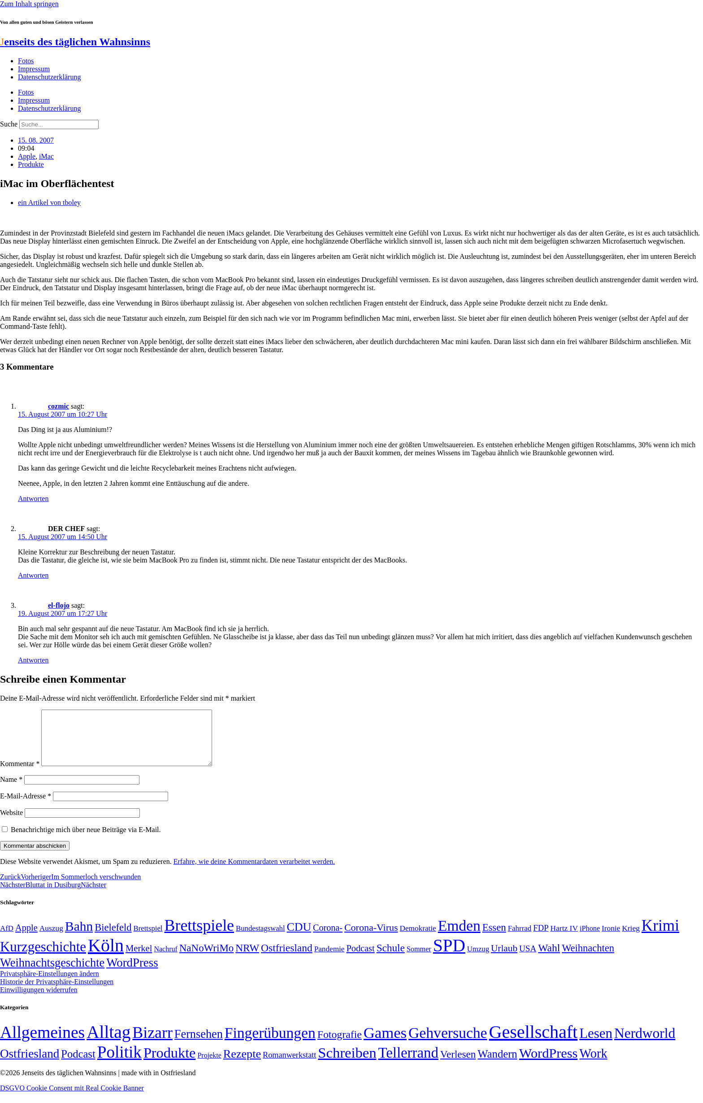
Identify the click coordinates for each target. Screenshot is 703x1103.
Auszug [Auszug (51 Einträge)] (51, 938)
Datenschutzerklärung (49, 77)
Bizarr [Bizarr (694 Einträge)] (152, 1043)
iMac (46, 156)
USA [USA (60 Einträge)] (527, 959)
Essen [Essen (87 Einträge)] (494, 938)
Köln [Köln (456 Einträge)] (106, 956)
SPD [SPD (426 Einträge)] (449, 956)
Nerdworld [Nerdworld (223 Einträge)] (644, 1044)
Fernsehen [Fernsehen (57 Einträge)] (198, 1044)
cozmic (58, 406)
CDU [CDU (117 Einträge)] (299, 937)
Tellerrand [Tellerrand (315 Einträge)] (408, 1063)
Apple (26, 156)
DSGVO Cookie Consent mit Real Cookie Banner (72, 1099)
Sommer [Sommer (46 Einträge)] (419, 960)
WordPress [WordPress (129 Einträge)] (132, 973)
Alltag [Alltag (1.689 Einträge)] (108, 1042)
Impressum (34, 69)
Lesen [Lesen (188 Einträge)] (595, 1044)
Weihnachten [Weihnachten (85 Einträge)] (588, 958)
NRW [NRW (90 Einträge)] (247, 958)
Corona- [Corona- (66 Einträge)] (328, 938)
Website (11, 823)
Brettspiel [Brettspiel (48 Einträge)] (148, 939)
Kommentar (19, 774)
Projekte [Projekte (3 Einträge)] (209, 1066)
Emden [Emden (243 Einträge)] (459, 936)
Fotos (26, 61)
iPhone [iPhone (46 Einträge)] (590, 939)
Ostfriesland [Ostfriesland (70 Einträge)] (29, 1064)
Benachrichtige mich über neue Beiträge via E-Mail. (86, 840)
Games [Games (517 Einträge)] (385, 1043)
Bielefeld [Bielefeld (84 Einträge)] (113, 938)
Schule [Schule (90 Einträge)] (391, 958)
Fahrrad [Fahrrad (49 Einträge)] (520, 939)
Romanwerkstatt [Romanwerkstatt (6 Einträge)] (289, 1065)
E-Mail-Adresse (25, 807)
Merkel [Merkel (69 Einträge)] (139, 959)
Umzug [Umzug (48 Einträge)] (478, 959)
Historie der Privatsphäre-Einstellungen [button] (56, 992)
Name (11, 790)
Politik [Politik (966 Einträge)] (119, 1063)
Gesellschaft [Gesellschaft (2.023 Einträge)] (533, 1043)
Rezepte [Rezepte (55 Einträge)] (242, 1064)
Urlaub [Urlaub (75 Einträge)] (504, 959)
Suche (8, 124)
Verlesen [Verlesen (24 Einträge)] (458, 1065)
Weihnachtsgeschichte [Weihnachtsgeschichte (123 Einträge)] (52, 973)
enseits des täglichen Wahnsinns (75, 42)
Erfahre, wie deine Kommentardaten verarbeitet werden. (254, 872)
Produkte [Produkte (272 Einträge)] (169, 1063)
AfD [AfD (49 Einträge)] (6, 939)
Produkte (31, 164)
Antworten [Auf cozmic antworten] (33, 498)
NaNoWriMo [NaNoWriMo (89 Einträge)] (206, 958)
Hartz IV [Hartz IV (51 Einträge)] (564, 938)
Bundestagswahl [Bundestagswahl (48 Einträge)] (260, 939)
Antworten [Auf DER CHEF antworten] (33, 575)
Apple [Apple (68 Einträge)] (26, 938)
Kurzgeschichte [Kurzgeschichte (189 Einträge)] (43, 957)
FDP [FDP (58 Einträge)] (540, 938)
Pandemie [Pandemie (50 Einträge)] (329, 959)
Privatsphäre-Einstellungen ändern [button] (49, 984)
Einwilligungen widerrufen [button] (39, 1000)
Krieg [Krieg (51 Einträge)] (631, 938)
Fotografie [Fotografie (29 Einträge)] (339, 1045)
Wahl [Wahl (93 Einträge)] (549, 958)
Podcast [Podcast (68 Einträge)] (360, 959)
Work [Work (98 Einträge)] (593, 1064)
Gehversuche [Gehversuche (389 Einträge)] (447, 1043)
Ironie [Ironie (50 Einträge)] (611, 939)
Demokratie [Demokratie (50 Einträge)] (418, 939)
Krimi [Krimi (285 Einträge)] (660, 936)
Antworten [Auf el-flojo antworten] (33, 660)
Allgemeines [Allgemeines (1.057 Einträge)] (42, 1043)
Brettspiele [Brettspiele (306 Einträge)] (199, 936)
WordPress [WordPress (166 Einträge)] (548, 1064)
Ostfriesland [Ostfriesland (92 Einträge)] (286, 958)
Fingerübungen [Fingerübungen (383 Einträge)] (270, 1043)
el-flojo (58, 605)
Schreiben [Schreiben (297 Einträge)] (347, 1063)
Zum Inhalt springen (29, 4)
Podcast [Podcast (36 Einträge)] (78, 1065)
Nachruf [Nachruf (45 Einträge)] (165, 959)
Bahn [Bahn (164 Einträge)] (79, 937)
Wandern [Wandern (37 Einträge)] (497, 1065)
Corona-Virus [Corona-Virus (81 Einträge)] (371, 938)
